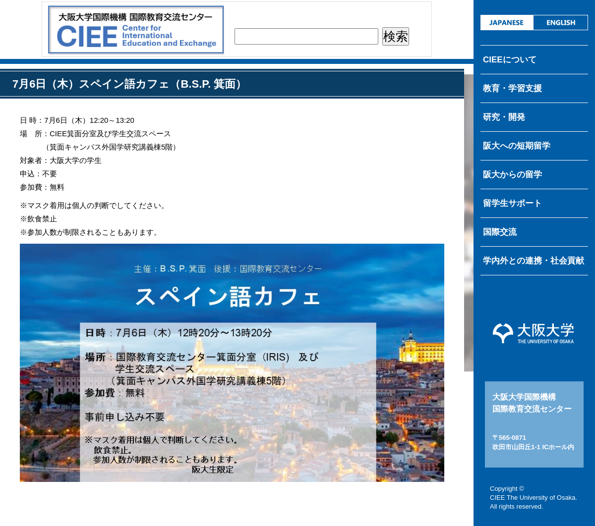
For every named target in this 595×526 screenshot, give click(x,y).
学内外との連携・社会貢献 (533, 260)
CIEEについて (509, 59)
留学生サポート (512, 203)
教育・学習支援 (512, 88)
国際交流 (500, 232)
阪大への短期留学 (516, 146)
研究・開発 (504, 117)
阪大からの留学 (512, 174)
